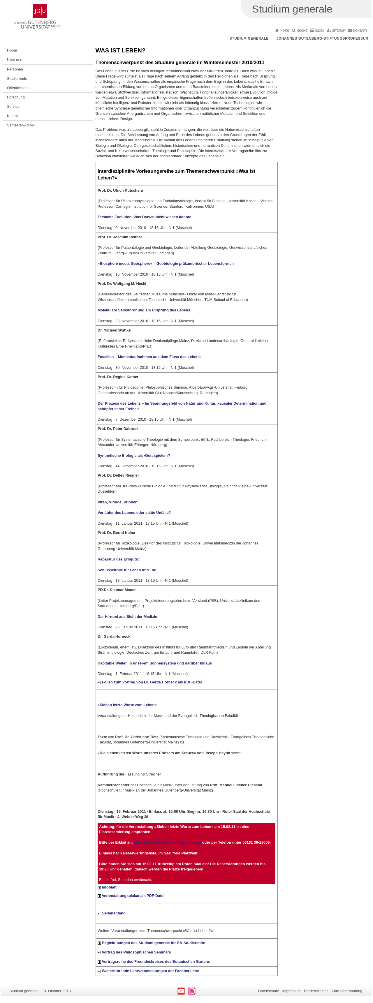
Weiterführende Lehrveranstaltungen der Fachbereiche (150, 971)
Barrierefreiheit (316, 991)
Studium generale (249, 38)
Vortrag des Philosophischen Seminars (136, 952)
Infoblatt (109, 887)
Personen (15, 69)
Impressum (291, 991)
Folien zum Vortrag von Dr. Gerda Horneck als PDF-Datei (152, 682)
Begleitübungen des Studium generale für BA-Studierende (153, 943)
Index (319, 30)
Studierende (17, 78)
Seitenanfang (113, 913)
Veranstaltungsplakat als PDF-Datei (133, 895)
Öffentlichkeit (18, 88)
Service (13, 106)
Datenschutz (268, 991)
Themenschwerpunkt (120, 62)
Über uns (14, 59)
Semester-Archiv (21, 125)
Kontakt (360, 30)
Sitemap (338, 30)
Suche (302, 30)
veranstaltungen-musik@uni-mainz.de (167, 842)
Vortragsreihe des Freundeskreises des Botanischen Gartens (156, 961)
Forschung (15, 97)
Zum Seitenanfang (347, 991)
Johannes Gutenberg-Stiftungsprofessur (322, 38)
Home (284, 30)
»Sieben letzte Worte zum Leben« (127, 705)
